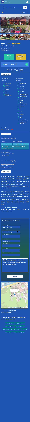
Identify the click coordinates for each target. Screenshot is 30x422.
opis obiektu (6, 171)
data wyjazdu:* (6, 229)
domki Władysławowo (19, 332)
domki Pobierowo (10, 323)
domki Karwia (9, 332)
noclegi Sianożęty (11, 319)
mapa (14, 283)
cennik (6, 133)
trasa (23, 12)
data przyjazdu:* (6, 225)
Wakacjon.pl (8, 2)
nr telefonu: (6, 239)
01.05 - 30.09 (15, 69)
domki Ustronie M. (20, 326)
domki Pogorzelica (10, 326)
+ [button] (2, 284)
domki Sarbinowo (15, 329)
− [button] (2, 287)
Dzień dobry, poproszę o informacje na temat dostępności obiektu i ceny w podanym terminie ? (15, 265)
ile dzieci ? (5, 248)
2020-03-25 (12, 311)
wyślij (15, 276)
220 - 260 (21, 144)
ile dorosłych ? (6, 243)
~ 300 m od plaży (5, 50)
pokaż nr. (13, 64)
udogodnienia (6, 74)
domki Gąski (6, 329)
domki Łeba (24, 329)
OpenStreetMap (18, 308)
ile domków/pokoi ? (7, 253)
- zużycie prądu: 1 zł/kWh (7, 154)
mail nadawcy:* (6, 234)
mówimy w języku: (6, 129)
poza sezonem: (7, 167)
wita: (2, 128)
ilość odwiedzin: (6, 312)
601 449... (6, 64)
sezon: (4, 166)
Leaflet (10, 308)
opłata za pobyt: (5, 161)
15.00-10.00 (15, 71)
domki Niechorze (20, 323)
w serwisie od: (5, 311)
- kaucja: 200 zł (5, 155)
